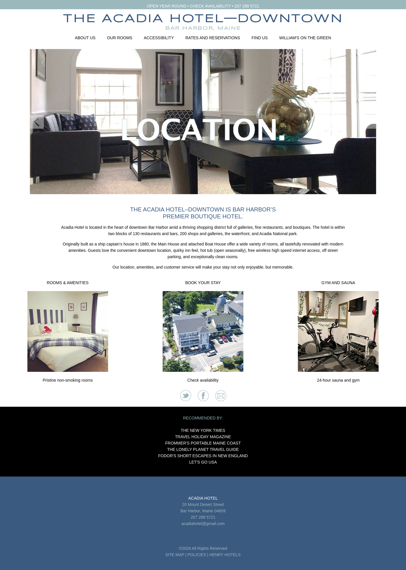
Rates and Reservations (212, 37)
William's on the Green (305, 37)
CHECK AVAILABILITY (210, 6)
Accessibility (159, 37)
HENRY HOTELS (224, 554)
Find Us (259, 37)
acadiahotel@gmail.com (203, 523)
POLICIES (196, 554)
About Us (85, 37)
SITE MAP (175, 554)
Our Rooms (119, 37)
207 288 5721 (246, 6)
